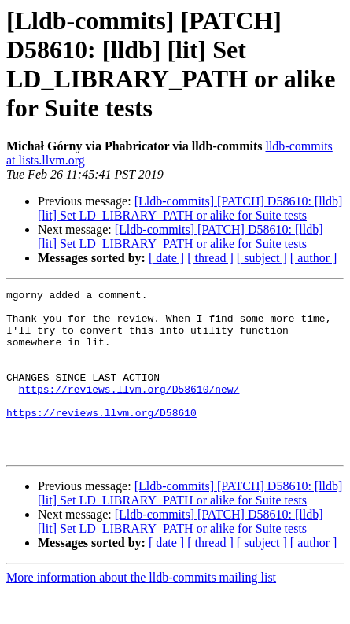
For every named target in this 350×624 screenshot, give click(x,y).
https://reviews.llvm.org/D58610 (101, 438)
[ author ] (313, 257)
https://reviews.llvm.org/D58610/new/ (129, 410)
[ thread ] (210, 257)
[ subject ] (262, 257)
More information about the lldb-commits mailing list (141, 610)
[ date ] (166, 257)
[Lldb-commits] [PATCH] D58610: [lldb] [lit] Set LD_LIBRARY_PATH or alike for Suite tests (190, 208)
